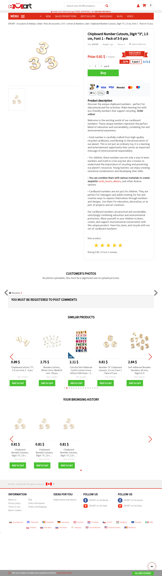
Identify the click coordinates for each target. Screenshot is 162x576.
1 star (96, 245)
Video (130, 16)
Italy (149, 522)
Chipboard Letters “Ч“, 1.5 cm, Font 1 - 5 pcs (22, 369)
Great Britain (93, 527)
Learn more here (64, 572)
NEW (48, 16)
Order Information (36, 503)
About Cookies (15, 510)
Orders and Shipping (37, 506)
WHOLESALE (106, 16)
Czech (107, 522)
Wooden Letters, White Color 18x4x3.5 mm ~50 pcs (51, 370)
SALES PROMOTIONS (65, 16)
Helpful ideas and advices (65, 499)
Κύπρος (76, 527)
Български (16, 522)
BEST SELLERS (88, 16)
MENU (17, 16)
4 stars (114, 245)
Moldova (130, 527)
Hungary (121, 522)
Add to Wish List (137, 44)
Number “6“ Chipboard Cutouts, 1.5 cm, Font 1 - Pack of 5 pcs (110, 370)
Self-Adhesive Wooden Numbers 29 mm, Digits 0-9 (139, 370)
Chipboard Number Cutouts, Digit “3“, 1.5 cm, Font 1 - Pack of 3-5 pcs (20, 452)
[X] (9, 572)
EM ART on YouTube (95, 506)
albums (117, 181)
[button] (64, 388)
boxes (108, 181)
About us (12, 499)
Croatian (93, 522)
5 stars (120, 245)
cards (101, 181)
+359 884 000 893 (101, 12)
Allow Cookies (143, 573)
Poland (31, 527)
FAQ (30, 499)
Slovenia (61, 527)
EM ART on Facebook (95, 500)
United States (112, 527)
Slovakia (45, 527)
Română (47, 522)
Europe (136, 522)
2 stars (103, 245)
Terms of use (14, 506)
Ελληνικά (32, 522)
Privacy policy (14, 503)
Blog (120, 16)
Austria (78, 522)
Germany (63, 522)
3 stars (108, 245)
